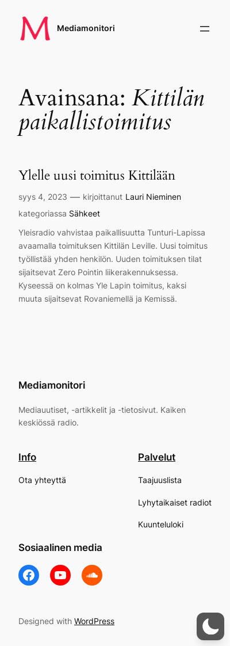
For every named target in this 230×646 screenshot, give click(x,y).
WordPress (94, 621)
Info (27, 457)
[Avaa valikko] (205, 29)
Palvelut (156, 457)
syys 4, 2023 (42, 197)
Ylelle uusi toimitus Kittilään (96, 175)
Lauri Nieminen (153, 197)
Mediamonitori (86, 28)
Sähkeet (84, 213)
